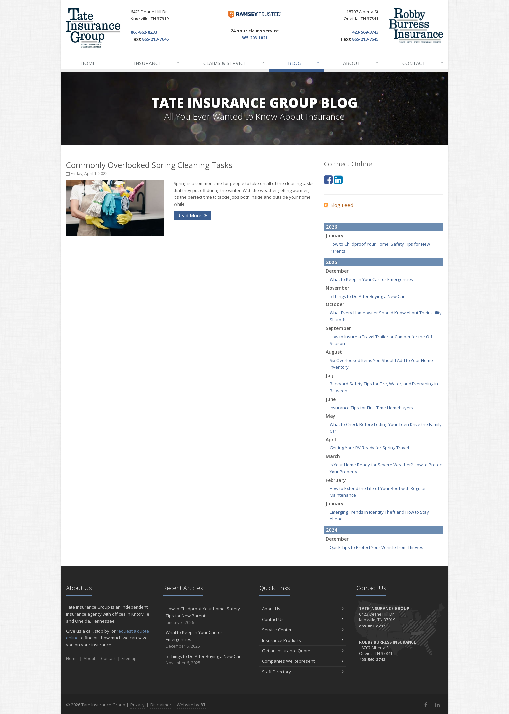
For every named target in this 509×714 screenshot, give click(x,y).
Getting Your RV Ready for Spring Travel (369, 448)
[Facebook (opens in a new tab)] (328, 179)
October (335, 304)
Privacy (137, 705)
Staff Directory (303, 672)
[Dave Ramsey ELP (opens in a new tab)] (254, 14)
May (330, 416)
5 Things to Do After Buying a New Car (367, 296)
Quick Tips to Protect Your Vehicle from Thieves (376, 547)
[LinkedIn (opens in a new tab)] (338, 179)
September (338, 328)
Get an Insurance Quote (303, 651)
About (361, 63)
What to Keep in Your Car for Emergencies (371, 279)
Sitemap (129, 658)
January (335, 235)
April (331, 439)
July (330, 375)
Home (88, 63)
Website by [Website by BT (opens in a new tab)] (191, 705)
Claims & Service (234, 63)
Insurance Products (303, 640)
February (336, 480)
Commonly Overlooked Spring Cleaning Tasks (149, 165)
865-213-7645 (155, 39)
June (331, 399)
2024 (331, 529)
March (333, 456)
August (334, 352)
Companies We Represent (303, 661)
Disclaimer (160, 705)
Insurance (157, 63)
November (337, 288)
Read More (192, 215)
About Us (303, 609)
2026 (331, 226)
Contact (423, 63)
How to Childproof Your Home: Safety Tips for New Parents (206, 615)
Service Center (303, 630)
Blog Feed (338, 205)
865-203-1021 (254, 38)
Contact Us (303, 619)
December (337, 271)
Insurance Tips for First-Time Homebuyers (371, 408)
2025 (331, 262)
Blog (304, 63)
